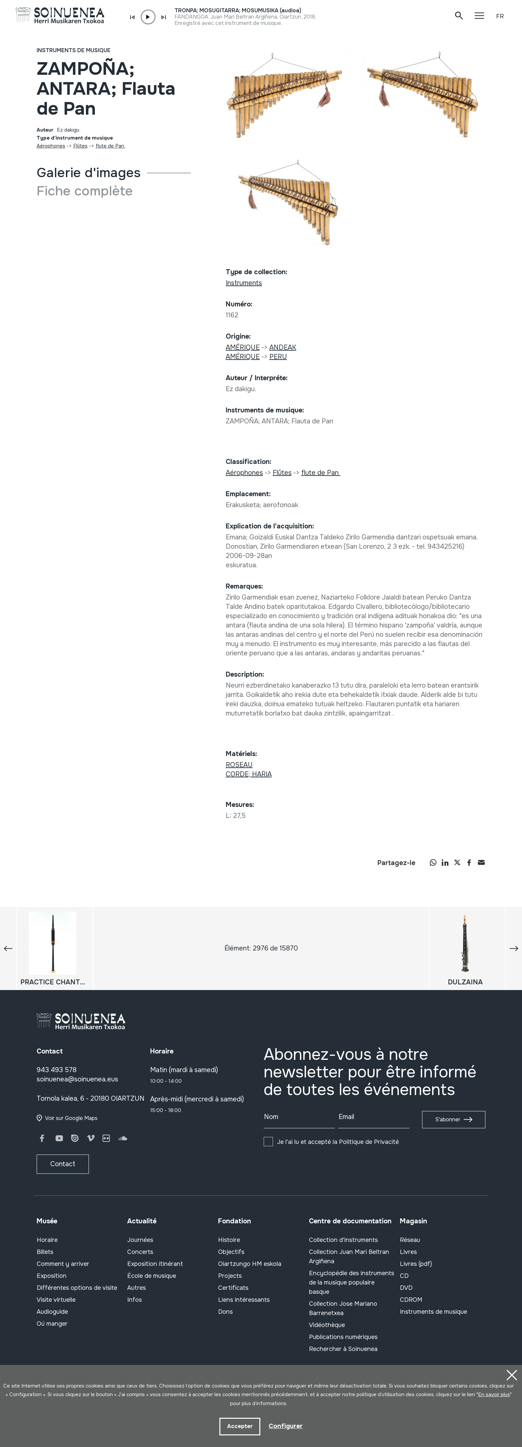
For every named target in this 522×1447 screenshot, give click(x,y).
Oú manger (52, 1323)
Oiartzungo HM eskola (249, 1264)
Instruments (244, 283)
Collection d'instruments (343, 1240)
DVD (406, 1287)
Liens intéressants (244, 1299)
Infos (134, 1299)
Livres (408, 1252)
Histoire (229, 1240)
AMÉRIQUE (243, 347)
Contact (62, 1164)
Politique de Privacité (369, 1142)
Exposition (52, 1276)
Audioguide (52, 1311)
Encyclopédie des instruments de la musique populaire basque (351, 1282)
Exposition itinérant (155, 1264)
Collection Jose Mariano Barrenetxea (343, 1308)
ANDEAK (282, 347)
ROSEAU (239, 765)
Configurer (285, 1426)
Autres (136, 1287)
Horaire (47, 1240)
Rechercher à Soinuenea (343, 1349)
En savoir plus (494, 1393)
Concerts (140, 1252)
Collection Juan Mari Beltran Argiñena (349, 1256)
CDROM (411, 1299)
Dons (225, 1311)
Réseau (410, 1240)
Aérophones (51, 146)
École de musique (151, 1276)
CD (404, 1276)
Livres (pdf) (416, 1264)
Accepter (239, 1426)
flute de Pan (111, 146)
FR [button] (500, 16)
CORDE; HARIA (249, 774)
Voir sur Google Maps (71, 1118)
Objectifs (231, 1252)
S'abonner (447, 1119)
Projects (230, 1276)
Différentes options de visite (77, 1287)
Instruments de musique (74, 50)
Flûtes (80, 146)
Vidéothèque (327, 1325)
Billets (45, 1252)
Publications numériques (343, 1337)
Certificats (233, 1287)
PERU (278, 357)
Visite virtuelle (56, 1299)
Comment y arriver (63, 1264)
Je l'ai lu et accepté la (338, 1142)
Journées (140, 1240)
